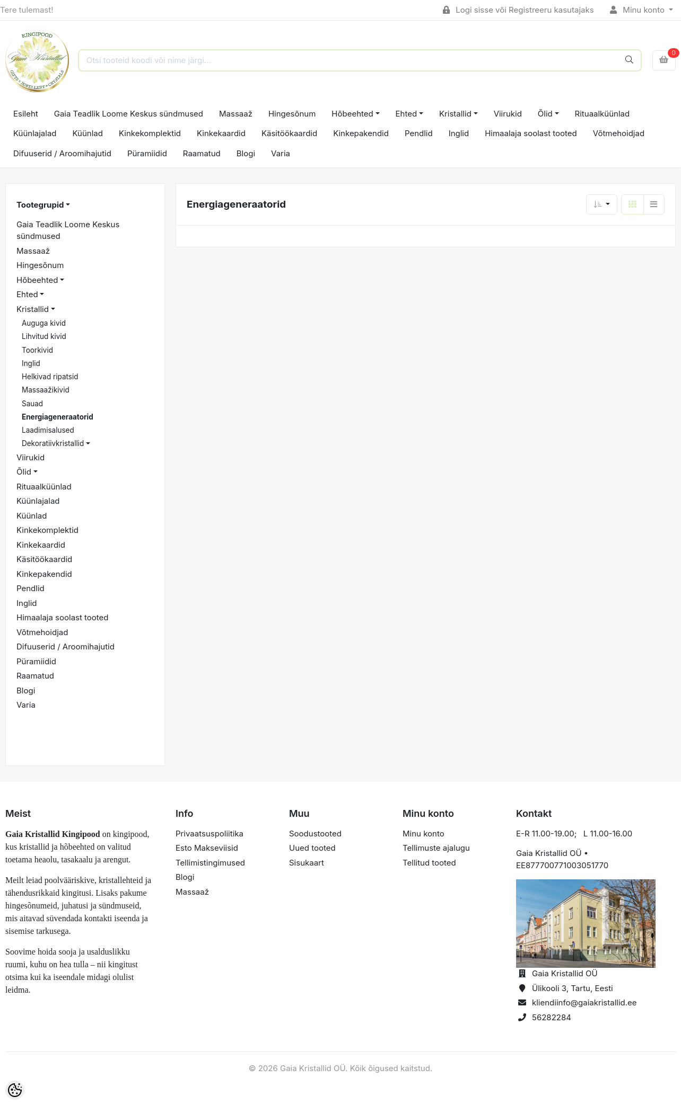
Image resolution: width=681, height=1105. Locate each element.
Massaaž (235, 114)
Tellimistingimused (210, 863)
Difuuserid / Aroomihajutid (62, 153)
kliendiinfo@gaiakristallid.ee (584, 1002)
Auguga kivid (44, 323)
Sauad (32, 403)
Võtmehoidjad (618, 133)
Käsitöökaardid (289, 133)
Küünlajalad (35, 133)
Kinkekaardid (221, 133)
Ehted (406, 114)
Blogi (246, 153)
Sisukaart (306, 863)
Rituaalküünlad (602, 114)
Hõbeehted (352, 114)
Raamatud (202, 153)
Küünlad (88, 133)
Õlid (545, 114)
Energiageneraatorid (57, 417)
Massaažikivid (45, 390)
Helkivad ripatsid (50, 376)
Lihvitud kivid (44, 336)
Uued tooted (312, 848)
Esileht (25, 114)
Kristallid (455, 114)
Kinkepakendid (361, 133)
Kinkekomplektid (150, 133)
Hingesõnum (292, 114)
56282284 (551, 1017)
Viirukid (508, 114)
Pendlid (419, 133)
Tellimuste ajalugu (436, 848)
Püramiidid (147, 153)
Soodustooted (315, 833)
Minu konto (638, 10)
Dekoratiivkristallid (53, 443)
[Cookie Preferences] (14, 1090)
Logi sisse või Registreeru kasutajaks (518, 10)
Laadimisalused (48, 430)
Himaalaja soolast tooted (531, 133)
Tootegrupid (40, 205)
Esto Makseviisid (207, 848)
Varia (280, 153)
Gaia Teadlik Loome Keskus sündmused (128, 114)
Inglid (459, 133)
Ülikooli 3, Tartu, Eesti (572, 988)
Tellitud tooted (429, 863)
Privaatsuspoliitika (209, 833)
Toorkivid (37, 350)
